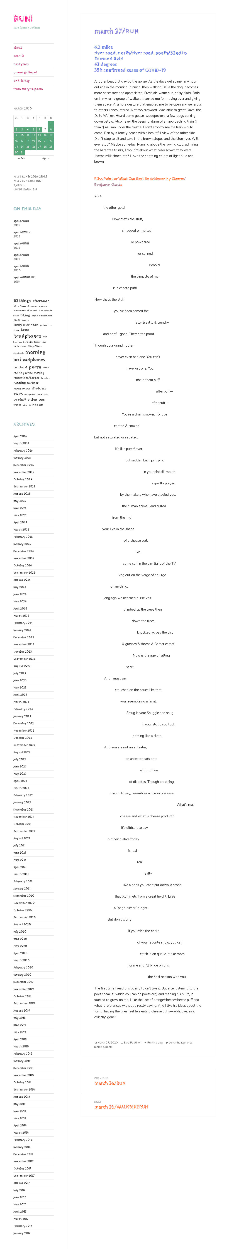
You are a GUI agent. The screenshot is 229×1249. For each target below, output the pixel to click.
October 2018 (22, 1082)
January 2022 (22, 802)
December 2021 (23, 809)
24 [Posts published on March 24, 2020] (22, 147)
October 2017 (22, 1168)
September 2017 (24, 1176)
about (17, 48)
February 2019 (22, 1054)
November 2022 (23, 730)
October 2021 (22, 824)
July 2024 (19, 587)
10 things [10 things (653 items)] (22, 300)
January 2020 (22, 975)
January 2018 (22, 1147)
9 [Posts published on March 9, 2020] (16, 135)
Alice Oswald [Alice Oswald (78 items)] (21, 306)
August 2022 (21, 752)
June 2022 (19, 766)
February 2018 (22, 1140)
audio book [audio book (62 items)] (45, 310)
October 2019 (22, 996)
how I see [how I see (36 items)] (17, 342)
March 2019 (21, 1046)
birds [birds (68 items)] (35, 315)
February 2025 (23, 537)
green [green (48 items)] (16, 330)
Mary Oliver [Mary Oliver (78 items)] (35, 346)
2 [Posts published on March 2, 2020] (16, 129)
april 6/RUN (21, 221)
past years (21, 64)
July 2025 (19, 501)
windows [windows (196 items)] (36, 405)
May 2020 (20, 946)
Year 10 (18, 56)
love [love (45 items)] (44, 342)
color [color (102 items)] (16, 320)
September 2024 (24, 573)
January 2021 (21, 888)
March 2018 (21, 1132)
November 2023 (23, 644)
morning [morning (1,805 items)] (35, 352)
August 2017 (21, 1183)
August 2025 (21, 494)
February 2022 (23, 795)
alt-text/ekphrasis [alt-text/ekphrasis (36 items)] (39, 306)
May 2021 (19, 860)
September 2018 (24, 1089)
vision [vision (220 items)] (32, 400)
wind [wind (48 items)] (25, 405)
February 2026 (23, 450)
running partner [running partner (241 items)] (25, 383)
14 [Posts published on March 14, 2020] (45, 135)
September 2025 (24, 486)
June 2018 (19, 1111)
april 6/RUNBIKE (24, 277)
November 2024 (23, 558)
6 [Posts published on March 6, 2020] (39, 129)
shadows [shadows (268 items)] (38, 388)
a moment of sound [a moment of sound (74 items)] (25, 310)
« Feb (21, 158)
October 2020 (22, 910)
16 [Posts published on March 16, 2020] (16, 141)
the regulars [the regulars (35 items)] (29, 394)
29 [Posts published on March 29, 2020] (51, 147)
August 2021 (21, 838)
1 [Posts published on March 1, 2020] (51, 124)
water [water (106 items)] (17, 405)
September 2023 (24, 659)
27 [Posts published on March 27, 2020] (39, 147)
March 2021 (21, 874)
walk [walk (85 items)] (42, 399)
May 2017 (19, 1204)
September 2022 (24, 745)
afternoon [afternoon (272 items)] (41, 301)
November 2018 (23, 1075)
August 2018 (21, 1097)
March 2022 (21, 788)
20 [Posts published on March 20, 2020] (39, 141)
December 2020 (23, 896)
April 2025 (20, 522)
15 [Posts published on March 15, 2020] (51, 135)
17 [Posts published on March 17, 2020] (22, 141)
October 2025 (22, 479)
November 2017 (23, 1161)
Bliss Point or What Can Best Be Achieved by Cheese (139, 179)
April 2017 (19, 1211)
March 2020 (21, 960)
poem (109, 1047)
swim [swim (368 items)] (18, 394)
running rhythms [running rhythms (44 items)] (21, 389)
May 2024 (19, 601)
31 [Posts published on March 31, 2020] (22, 152)
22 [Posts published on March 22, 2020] (51, 141)
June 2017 (19, 1197)
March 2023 (21, 702)
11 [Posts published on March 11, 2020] (28, 135)
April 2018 (20, 1125)
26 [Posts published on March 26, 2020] (33, 147)
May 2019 (19, 1032)
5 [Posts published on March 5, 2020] (34, 129)
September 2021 (24, 831)
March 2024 (21, 616)
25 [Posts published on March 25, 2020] (28, 147)
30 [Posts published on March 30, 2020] (16, 152)
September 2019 (24, 1003)
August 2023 (21, 666)
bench (172, 1043)
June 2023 (19, 680)
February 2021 (22, 881)
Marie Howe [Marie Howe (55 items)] (19, 346)
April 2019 (20, 1039)
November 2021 (23, 817)
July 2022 (19, 759)
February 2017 (22, 1226)
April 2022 (20, 781)
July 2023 (19, 673)
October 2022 (22, 738)
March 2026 (21, 443)
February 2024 (23, 623)
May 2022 (19, 774)
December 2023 (23, 637)
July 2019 (19, 1018)
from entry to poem (28, 89)
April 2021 (19, 867)
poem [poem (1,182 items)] (35, 367)
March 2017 (20, 1219)
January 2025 (22, 544)
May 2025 (19, 515)
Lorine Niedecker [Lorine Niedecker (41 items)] (31, 342)
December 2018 (23, 1068)
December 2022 (23, 723)
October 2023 (22, 651)
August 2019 (21, 1010)
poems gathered (25, 72)
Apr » (45, 158)
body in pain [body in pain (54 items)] (45, 315)
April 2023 (20, 695)
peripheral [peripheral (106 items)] (20, 367)
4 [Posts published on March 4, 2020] (28, 129)
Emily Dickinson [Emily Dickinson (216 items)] (25, 325)
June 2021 (19, 853)
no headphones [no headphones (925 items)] (29, 360)
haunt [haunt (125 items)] (25, 330)
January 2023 (22, 716)
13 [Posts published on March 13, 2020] (39, 135)
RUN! (23, 18)
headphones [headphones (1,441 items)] (27, 336)
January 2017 (21, 1233)
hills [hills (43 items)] (45, 337)
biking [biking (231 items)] (25, 315)
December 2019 (23, 982)
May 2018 (19, 1118)
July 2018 (19, 1104)
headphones (185, 1043)
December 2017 (23, 1154)
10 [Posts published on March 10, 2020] (22, 135)
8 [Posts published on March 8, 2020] (51, 129)
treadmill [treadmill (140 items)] (19, 399)
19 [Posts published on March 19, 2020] (33, 141)
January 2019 (22, 1061)
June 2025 (19, 508)
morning (99, 1047)
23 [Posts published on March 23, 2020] (16, 147)
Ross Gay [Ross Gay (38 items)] (45, 378)
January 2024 (22, 630)
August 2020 (22, 924)
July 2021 (19, 845)
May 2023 (19, 687)
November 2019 (23, 989)
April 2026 (20, 436)
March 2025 (21, 529)
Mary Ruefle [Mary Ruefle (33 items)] (18, 353)
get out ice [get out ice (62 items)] (46, 325)
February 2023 (23, 709)
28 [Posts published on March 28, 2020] (45, 147)
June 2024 (19, 594)
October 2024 (22, 565)
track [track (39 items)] (45, 394)
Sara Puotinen (132, 1043)
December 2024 (23, 551)
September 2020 (24, 917)
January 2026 (22, 458)
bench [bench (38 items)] (16, 316)
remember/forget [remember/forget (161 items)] (26, 378)
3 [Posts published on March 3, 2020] (22, 129)
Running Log (155, 1043)
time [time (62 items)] (39, 394)
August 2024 (21, 580)
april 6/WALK (22, 232)
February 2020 (23, 967)
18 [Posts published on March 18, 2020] (27, 141)
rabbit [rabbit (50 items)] (46, 367)
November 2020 (24, 903)
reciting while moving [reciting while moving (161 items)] (28, 373)
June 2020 (20, 939)
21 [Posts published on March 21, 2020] (45, 141)
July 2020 (19, 931)
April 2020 (20, 953)
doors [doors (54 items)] (25, 320)
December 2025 (23, 465)
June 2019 (19, 1025)
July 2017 (19, 1190)
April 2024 (20, 608)
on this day (21, 81)
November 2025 (23, 472)
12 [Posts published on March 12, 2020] (33, 135)
